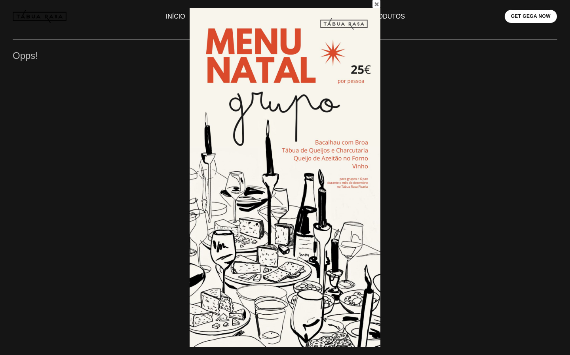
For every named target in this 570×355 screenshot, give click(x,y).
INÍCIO (175, 16)
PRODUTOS (387, 16)
